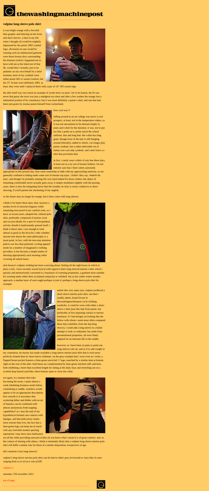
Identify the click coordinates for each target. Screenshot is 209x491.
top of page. (9, 480)
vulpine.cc (8, 467)
